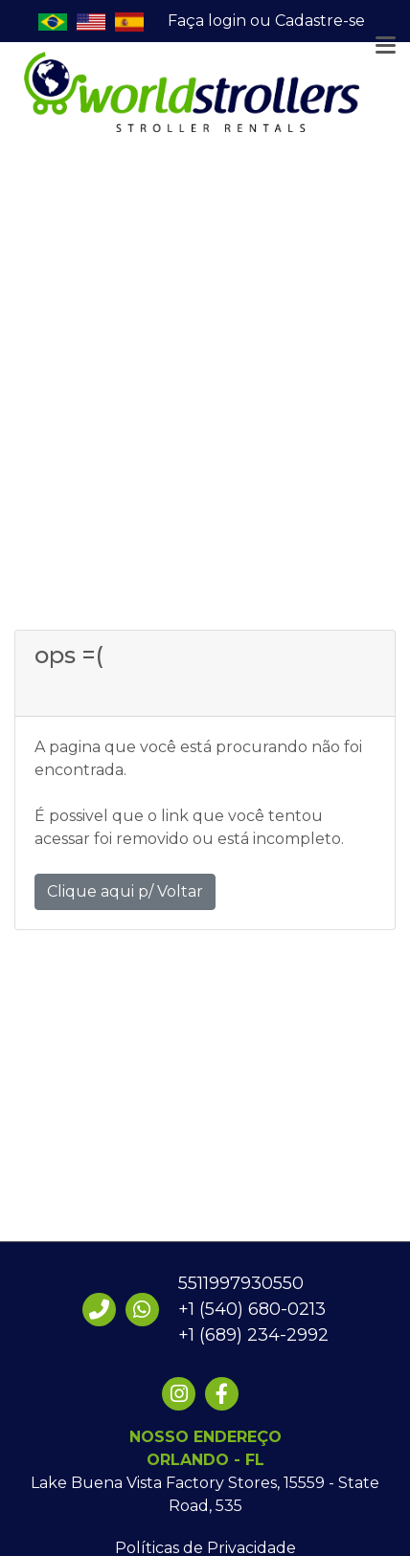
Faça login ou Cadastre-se (266, 20)
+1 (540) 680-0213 (252, 1309)
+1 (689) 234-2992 (253, 1334)
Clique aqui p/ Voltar (125, 891)
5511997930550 (241, 1283)
